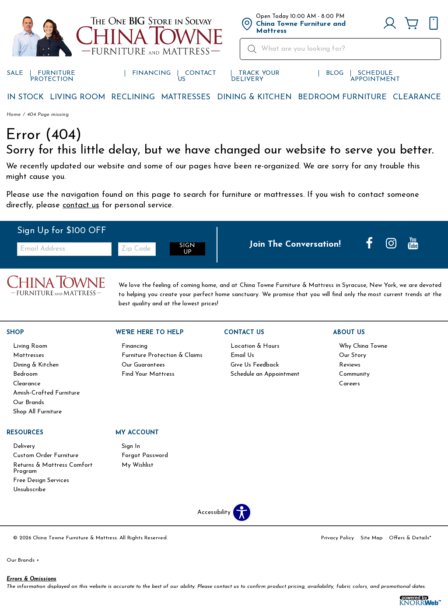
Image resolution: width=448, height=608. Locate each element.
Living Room (77, 97)
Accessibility (214, 513)
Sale (15, 73)
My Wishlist (138, 465)
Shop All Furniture (37, 412)
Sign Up (187, 248)
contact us (81, 205)
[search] (340, 49)
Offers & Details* (410, 538)
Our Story (352, 356)
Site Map (371, 538)
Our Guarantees (143, 365)
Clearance (417, 97)
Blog (334, 73)
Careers (349, 384)
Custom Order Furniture (45, 456)
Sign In (131, 447)
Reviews (349, 365)
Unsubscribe (29, 490)
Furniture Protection (52, 76)
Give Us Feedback (255, 365)
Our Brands (28, 403)
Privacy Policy (337, 538)
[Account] (389, 24)
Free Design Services (41, 481)
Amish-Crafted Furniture (46, 393)
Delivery (24, 447)
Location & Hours (255, 346)
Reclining (133, 97)
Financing (151, 73)
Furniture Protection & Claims (162, 356)
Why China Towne (363, 346)
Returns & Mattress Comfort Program (53, 468)
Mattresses (185, 97)
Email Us (242, 356)
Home (14, 114)
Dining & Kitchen (254, 97)
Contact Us (197, 76)
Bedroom (25, 374)
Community (354, 374)
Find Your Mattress (148, 374)
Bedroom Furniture (342, 97)
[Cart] (411, 24)
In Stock (25, 97)
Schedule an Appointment (265, 374)
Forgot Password (145, 456)
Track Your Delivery (255, 76)
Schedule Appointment (375, 76)
